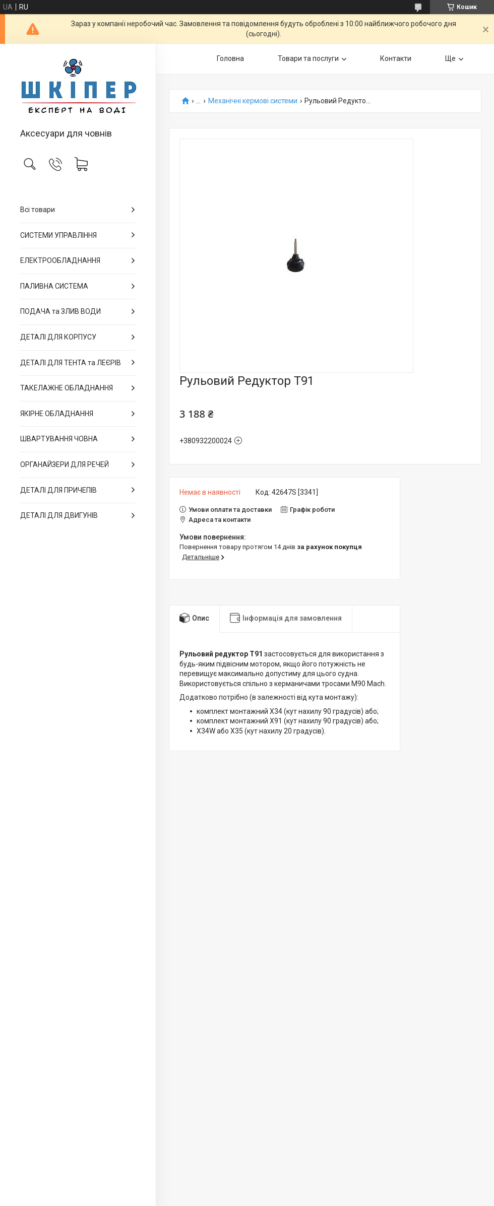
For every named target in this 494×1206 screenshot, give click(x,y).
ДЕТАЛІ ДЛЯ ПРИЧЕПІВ (58, 490)
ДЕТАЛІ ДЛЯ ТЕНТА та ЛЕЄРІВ (70, 363)
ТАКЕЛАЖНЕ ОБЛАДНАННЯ (66, 388)
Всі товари (37, 210)
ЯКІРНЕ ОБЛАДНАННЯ (56, 414)
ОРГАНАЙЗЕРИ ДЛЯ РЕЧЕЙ (64, 464)
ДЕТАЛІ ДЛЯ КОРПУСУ (58, 337)
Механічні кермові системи (252, 101)
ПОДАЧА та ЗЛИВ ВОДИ (60, 311)
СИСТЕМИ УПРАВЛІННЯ (58, 235)
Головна (230, 58)
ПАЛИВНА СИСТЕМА (54, 286)
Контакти (395, 58)
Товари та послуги (308, 58)
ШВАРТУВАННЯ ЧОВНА (59, 439)
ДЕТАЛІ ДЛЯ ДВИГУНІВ (59, 515)
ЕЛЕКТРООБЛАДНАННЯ (60, 260)
